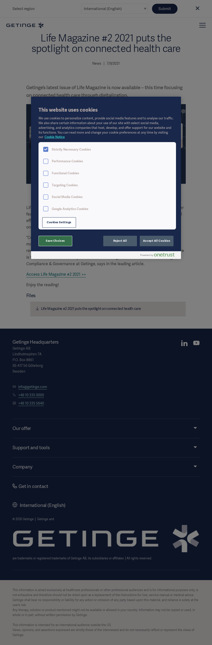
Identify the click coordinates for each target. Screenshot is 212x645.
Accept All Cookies (156, 240)
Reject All (120, 240)
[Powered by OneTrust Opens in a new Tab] (159, 256)
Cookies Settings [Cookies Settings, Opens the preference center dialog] (59, 222)
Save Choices (55, 240)
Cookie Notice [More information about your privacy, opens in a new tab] (54, 137)
